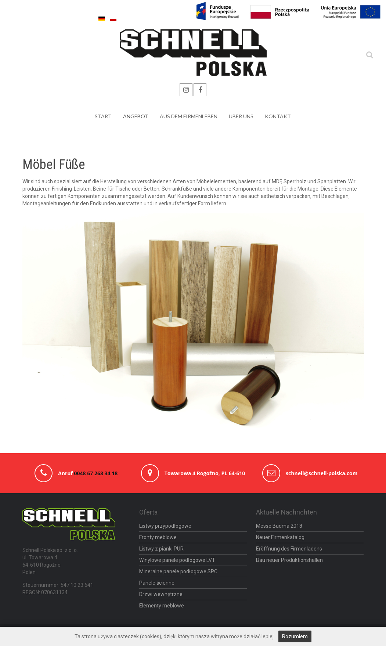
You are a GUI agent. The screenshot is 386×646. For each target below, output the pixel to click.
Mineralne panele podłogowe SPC (178, 571)
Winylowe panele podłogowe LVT (177, 560)
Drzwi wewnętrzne (161, 594)
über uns (241, 116)
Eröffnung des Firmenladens (289, 549)
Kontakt (278, 116)
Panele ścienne (156, 583)
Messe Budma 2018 (279, 526)
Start (103, 116)
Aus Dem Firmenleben (188, 116)
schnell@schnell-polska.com (321, 473)
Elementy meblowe (161, 606)
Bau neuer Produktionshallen (289, 560)
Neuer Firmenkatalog (280, 537)
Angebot (135, 116)
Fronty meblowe (158, 537)
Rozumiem (295, 636)
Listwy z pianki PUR (161, 549)
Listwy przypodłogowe (165, 526)
